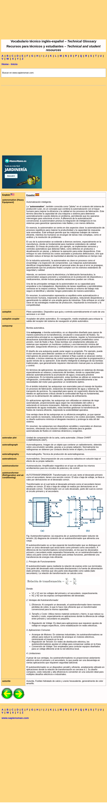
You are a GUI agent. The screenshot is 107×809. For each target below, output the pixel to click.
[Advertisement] (53, 19)
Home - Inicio (9, 64)
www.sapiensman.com (15, 718)
